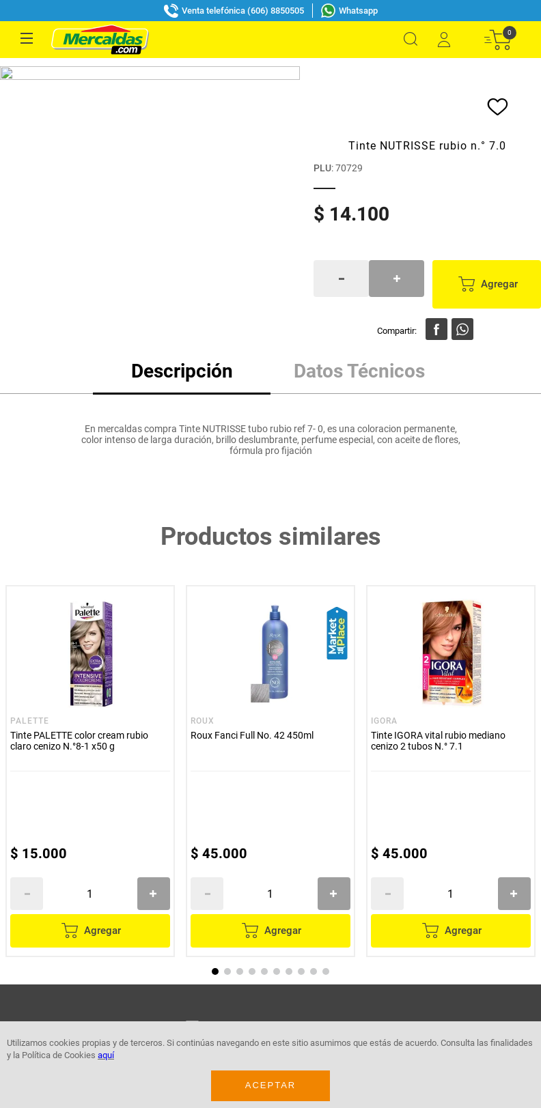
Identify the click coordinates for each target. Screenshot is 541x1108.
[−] (68, 393)
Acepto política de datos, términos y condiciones (191, 598)
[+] (195, 393)
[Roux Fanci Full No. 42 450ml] (312, 273)
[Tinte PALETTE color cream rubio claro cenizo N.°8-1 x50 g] (132, 273)
